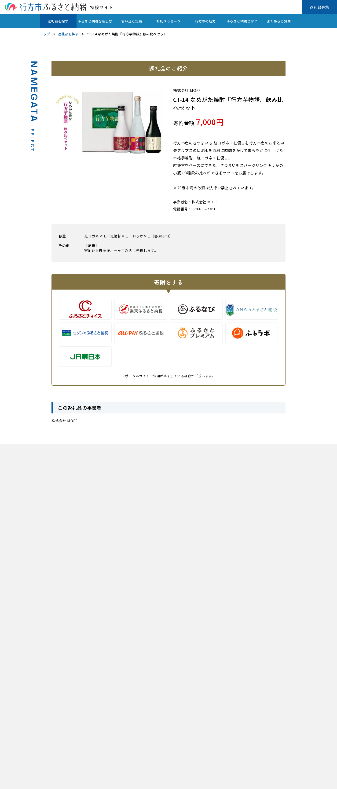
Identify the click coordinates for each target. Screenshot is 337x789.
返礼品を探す (58, 21)
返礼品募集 (319, 7)
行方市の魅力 (205, 21)
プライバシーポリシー (56, 782)
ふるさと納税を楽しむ (95, 21)
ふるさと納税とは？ (242, 21)
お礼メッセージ (168, 21)
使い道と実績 (131, 21)
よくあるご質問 (279, 21)
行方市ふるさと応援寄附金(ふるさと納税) (113, 782)
